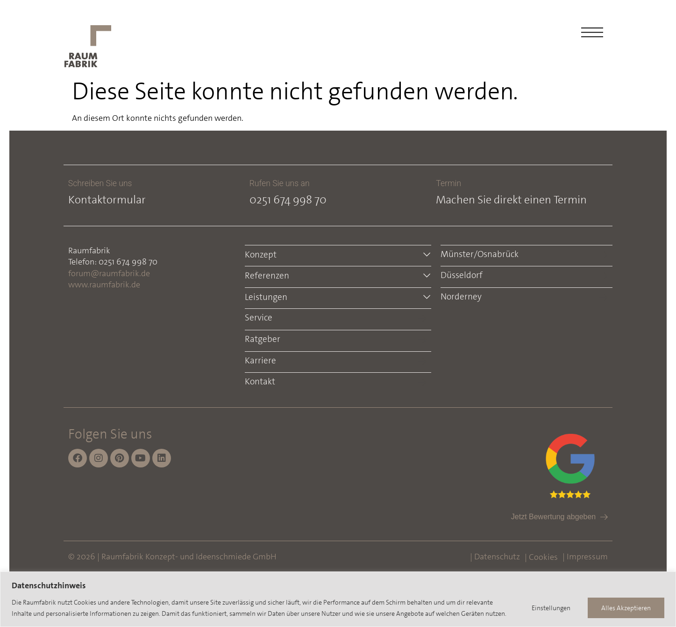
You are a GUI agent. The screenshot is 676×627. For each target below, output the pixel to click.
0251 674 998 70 (288, 199)
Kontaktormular (107, 199)
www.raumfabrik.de (104, 284)
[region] (338, 599)
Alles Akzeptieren (626, 608)
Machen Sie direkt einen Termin (511, 199)
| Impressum (585, 556)
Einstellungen (551, 608)
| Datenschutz (495, 556)
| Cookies (541, 557)
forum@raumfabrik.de (109, 273)
